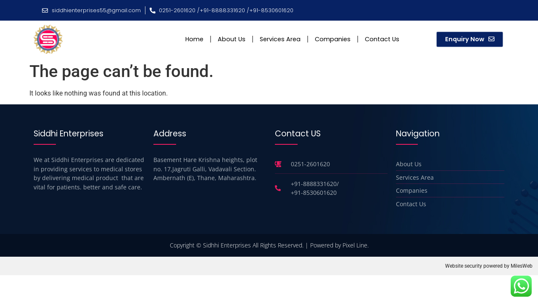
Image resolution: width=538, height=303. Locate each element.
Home (194, 39)
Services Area (280, 39)
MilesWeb (522, 266)
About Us (231, 39)
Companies (333, 39)
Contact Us (382, 39)
